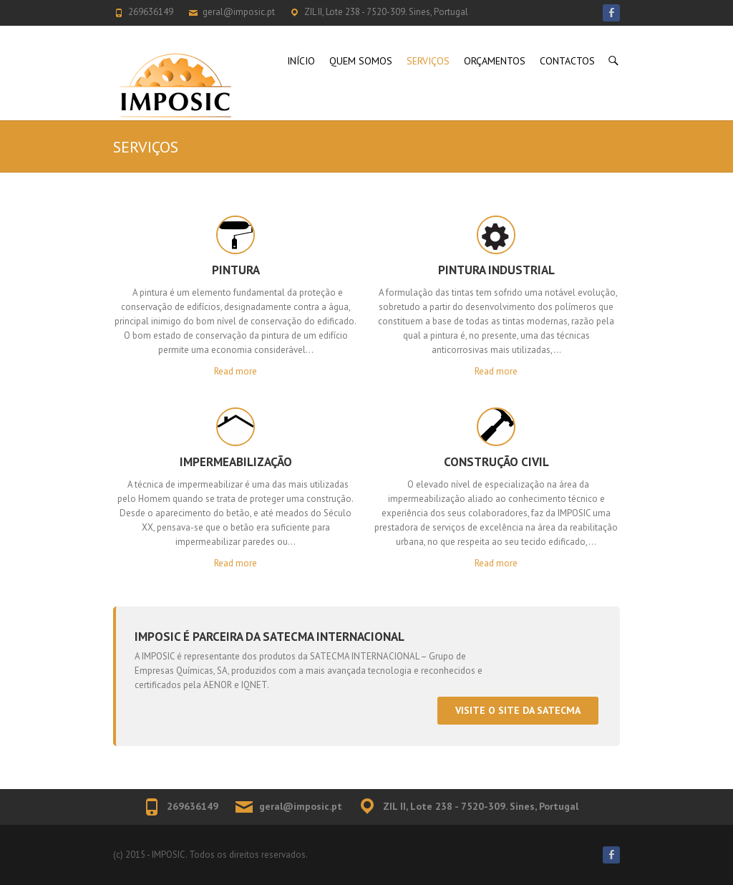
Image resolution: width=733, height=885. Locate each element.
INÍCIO (301, 60)
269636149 (150, 12)
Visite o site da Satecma (518, 710)
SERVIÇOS (428, 60)
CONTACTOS (567, 60)
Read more (235, 371)
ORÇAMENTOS (494, 60)
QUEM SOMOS (360, 60)
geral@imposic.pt (239, 12)
